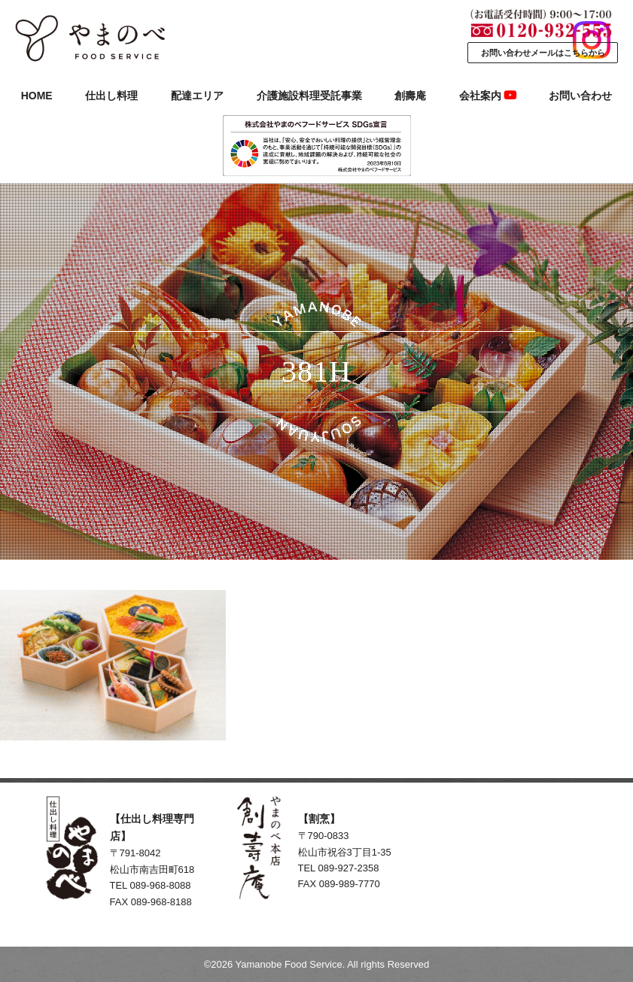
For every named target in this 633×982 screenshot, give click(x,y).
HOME (37, 96)
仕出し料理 (111, 96)
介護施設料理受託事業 (309, 96)
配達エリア (197, 96)
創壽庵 (410, 96)
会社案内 (487, 96)
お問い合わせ (580, 96)
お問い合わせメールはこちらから (543, 52)
